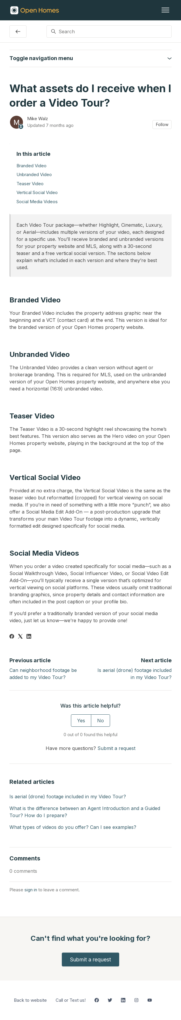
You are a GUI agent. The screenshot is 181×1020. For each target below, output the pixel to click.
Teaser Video (30, 183)
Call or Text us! (71, 1000)
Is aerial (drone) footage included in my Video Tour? (67, 796)
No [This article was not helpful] (100, 720)
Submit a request (116, 748)
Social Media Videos (37, 201)
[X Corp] (20, 637)
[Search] (109, 31)
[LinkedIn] (28, 637)
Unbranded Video (34, 174)
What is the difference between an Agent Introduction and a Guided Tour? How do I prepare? (84, 811)
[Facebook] (11, 637)
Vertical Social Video (37, 192)
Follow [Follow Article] (162, 124)
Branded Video (31, 165)
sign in (30, 889)
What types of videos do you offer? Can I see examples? (72, 827)
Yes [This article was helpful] (81, 720)
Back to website (30, 1000)
